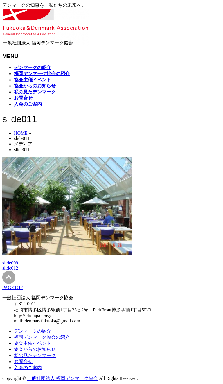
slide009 (10, 262)
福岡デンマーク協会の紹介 (42, 337)
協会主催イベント (32, 343)
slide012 (10, 268)
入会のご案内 (28, 367)
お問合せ (23, 361)
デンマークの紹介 (32, 331)
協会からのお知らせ (35, 349)
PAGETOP (12, 287)
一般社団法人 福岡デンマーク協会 (62, 378)
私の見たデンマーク (35, 355)
